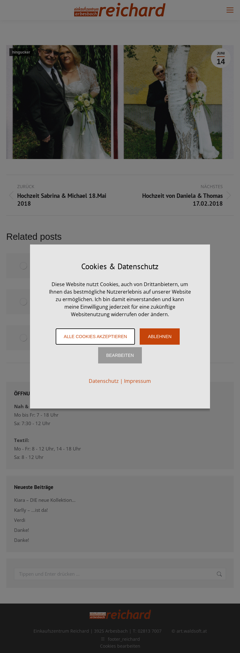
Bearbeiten (120, 355)
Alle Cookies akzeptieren (95, 336)
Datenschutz (104, 381)
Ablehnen (159, 336)
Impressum (137, 381)
